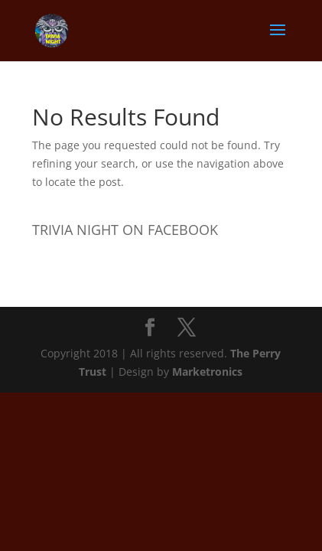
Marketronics (207, 371)
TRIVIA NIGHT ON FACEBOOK (125, 229)
